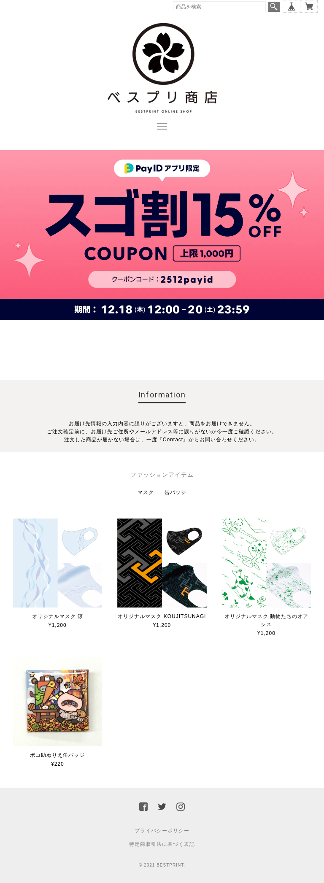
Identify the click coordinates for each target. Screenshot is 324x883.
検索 (274, 7)
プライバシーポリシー (162, 831)
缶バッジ (175, 492)
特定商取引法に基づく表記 (162, 844)
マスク (146, 492)
